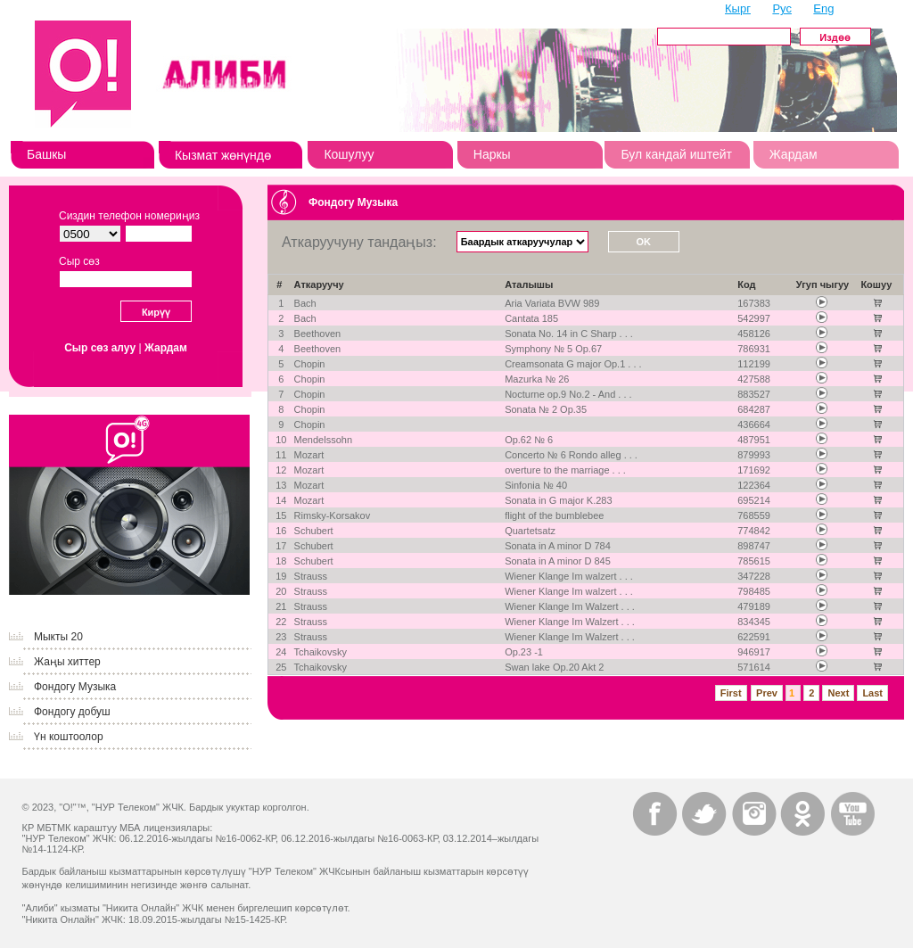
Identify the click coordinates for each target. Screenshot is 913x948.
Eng (823, 8)
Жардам (793, 154)
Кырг (738, 8)
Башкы (46, 154)
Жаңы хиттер (67, 661)
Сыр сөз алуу (100, 348)
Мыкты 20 (58, 637)
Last (872, 693)
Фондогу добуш (72, 711)
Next (838, 693)
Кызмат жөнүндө (223, 155)
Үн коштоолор (68, 736)
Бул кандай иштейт (676, 154)
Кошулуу (349, 154)
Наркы (492, 154)
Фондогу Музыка (75, 686)
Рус (782, 8)
